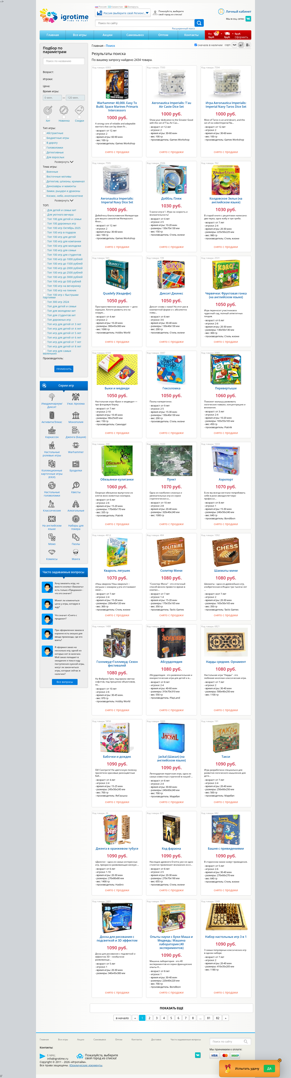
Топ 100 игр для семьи (61, 250)
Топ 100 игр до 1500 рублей (65, 263)
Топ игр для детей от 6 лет (64, 337)
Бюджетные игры (58, 138)
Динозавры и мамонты (61, 186)
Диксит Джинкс (171, 293)
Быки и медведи (117, 388)
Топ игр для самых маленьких (57, 352)
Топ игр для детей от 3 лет (64, 324)
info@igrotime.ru (57, 1058)
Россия (103, 6)
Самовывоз (135, 35)
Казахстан (117, 6)
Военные (52, 171)
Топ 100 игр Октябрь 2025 (64, 228)
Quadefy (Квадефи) (117, 293)
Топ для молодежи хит (61, 310)
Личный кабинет (238, 11)
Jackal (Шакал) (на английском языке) (171, 758)
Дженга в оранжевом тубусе (117, 848)
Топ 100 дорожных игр (61, 223)
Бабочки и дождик (117, 756)
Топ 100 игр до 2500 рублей (65, 272)
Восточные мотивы (59, 176)
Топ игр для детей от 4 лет (64, 328)
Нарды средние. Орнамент (226, 662)
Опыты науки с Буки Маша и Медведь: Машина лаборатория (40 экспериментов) (171, 942)
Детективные (55, 152)
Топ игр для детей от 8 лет (64, 346)
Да (269, 1068)
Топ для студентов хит (61, 315)
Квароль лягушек (117, 570)
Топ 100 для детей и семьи (64, 219)
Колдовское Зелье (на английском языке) (226, 200)
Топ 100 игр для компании (64, 241)
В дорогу (52, 142)
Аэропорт (226, 479)
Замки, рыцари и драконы (63, 191)
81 (208, 1018)
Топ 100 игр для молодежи (64, 245)
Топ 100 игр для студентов (64, 254)
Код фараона (171, 848)
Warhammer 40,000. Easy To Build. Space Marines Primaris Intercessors (117, 106)
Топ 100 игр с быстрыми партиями (61, 296)
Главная (53, 35)
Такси (226, 756)
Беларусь (133, 6)
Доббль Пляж (171, 198)
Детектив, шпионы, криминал (66, 181)
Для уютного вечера (60, 214)
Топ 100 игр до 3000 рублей (65, 277)
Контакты (191, 35)
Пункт (171, 479)
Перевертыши (226, 388)
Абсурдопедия (171, 662)
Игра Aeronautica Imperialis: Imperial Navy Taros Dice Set (226, 104)
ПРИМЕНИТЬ (63, 369)
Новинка (64, 120)
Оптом (163, 35)
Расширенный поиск (183, 28)
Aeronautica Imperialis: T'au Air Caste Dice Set (171, 104)
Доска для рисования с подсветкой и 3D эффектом (117, 938)
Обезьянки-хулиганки (117, 479)
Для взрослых (55, 157)
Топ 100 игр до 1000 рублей (65, 259)
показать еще (171, 1008)
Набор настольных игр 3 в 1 (226, 937)
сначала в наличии (208, 45)
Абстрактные (55, 133)
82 (217, 1018)
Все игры (79, 35)
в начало (122, 1018)
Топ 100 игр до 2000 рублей (65, 268)
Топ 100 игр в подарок (61, 232)
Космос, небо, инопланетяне (65, 196)
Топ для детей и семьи (61, 306)
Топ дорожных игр (59, 319)
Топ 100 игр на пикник (61, 290)
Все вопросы (65, 682)
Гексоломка (171, 388)
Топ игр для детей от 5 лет (64, 333)
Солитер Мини (171, 570)
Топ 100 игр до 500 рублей (64, 281)
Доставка (156, 1039)
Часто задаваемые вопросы (186, 1039)
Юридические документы (85, 1065)
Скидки (79, 120)
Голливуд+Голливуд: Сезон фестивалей (117, 663)
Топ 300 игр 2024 (58, 302)
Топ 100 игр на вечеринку (64, 286)
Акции (107, 35)
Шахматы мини (226, 570)
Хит (48, 120)
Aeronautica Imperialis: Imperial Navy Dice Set (117, 200)
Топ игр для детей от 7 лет (64, 342)
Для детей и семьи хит (61, 210)
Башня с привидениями (226, 848)
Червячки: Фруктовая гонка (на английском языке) (226, 295)
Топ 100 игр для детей (61, 237)
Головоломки (55, 147)
